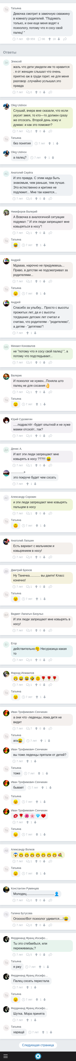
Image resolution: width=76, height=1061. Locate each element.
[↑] (50, 39)
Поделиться (65, 39)
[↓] (58, 39)
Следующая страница (38, 1045)
